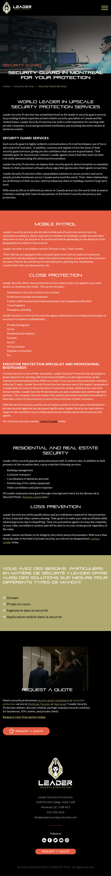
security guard (45, 700)
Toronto (45, 704)
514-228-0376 (55, 812)
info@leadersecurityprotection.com (55, 817)
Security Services (24, 86)
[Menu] (104, 8)
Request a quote (31, 496)
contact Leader (49, 421)
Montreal (33, 704)
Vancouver (60, 704)
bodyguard (62, 700)
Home (6, 86)
